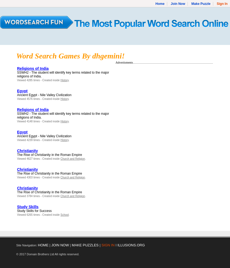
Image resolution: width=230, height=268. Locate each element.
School (64, 214)
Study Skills (27, 207)
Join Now (178, 4)
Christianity (27, 151)
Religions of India (33, 68)
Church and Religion (72, 158)
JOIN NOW (60, 245)
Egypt (22, 91)
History (64, 80)
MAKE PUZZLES (85, 245)
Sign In (222, 4)
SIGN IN (107, 245)
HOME (43, 245)
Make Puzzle (201, 4)
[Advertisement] (161, 104)
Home (160, 4)
